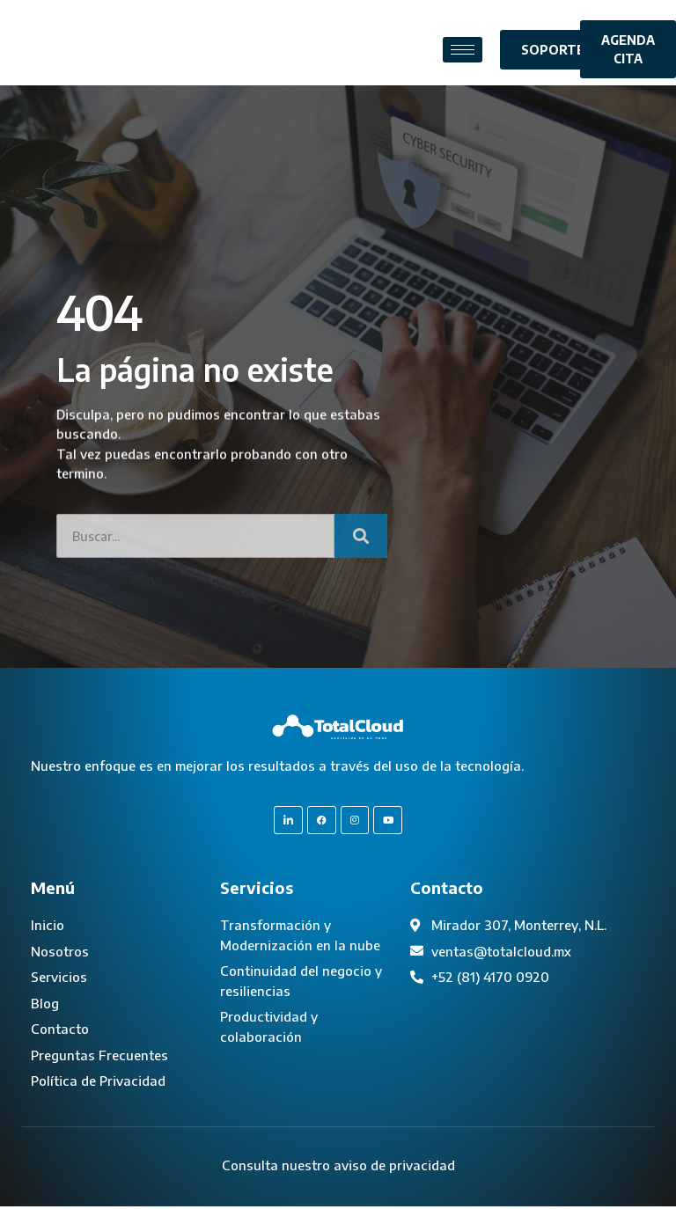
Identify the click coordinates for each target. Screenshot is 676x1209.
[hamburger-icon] (462, 49)
